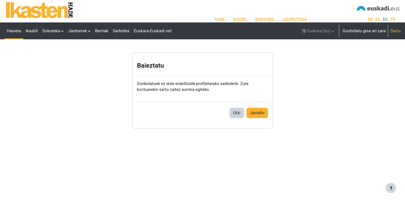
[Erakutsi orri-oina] (391, 188)
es (377, 19)
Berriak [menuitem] (101, 30)
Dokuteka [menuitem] (51, 30)
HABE (220, 19)
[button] (318, 30)
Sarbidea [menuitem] (121, 30)
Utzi (236, 130)
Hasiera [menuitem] (14, 30)
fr (392, 19)
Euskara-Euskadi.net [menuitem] (153, 30)
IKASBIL (240, 19)
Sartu (395, 30)
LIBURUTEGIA (294, 19)
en (370, 19)
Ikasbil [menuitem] (32, 30)
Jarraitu (257, 130)
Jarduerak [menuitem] (77, 30)
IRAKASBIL (264, 19)
